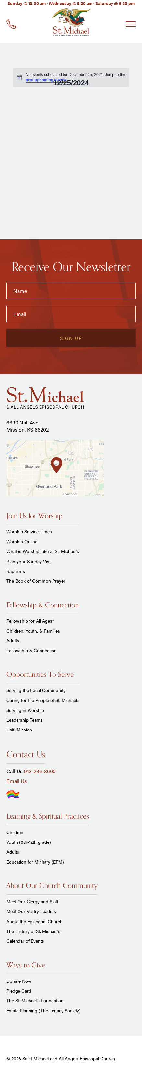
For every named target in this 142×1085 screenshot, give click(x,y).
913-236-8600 (40, 771)
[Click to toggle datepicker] (71, 82)
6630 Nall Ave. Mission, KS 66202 (27, 426)
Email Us (16, 781)
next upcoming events (46, 80)
